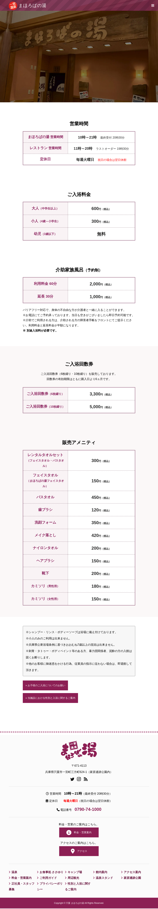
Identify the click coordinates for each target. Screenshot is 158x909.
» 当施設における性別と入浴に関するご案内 (50, 697)
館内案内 (101, 872)
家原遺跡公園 (132, 878)
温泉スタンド (104, 878)
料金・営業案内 (78, 832)
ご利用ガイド (48, 878)
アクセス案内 (132, 872)
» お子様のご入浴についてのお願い (45, 685)
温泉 (14, 872)
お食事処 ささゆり (51, 872)
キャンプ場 (75, 872)
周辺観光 (73, 878)
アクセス (79, 851)
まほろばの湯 (32, 5)
